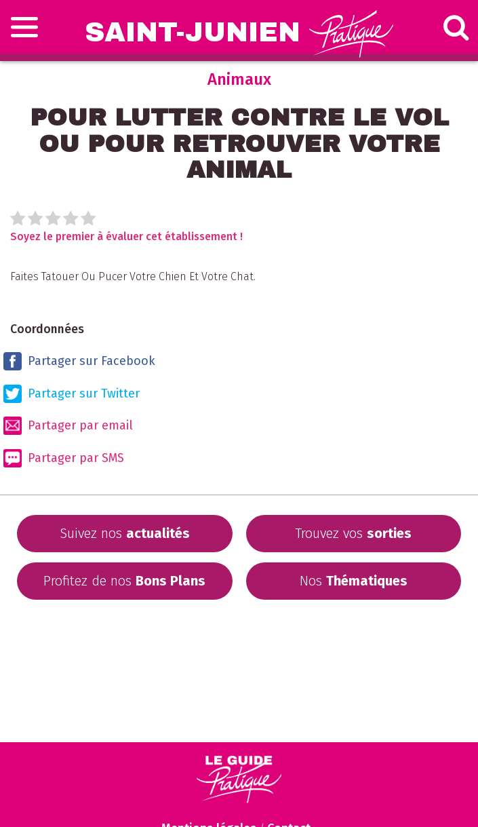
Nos (353, 581)
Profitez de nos (124, 581)
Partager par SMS (63, 458)
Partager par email (68, 426)
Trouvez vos (353, 533)
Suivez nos (125, 533)
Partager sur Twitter (71, 394)
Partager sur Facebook (79, 361)
